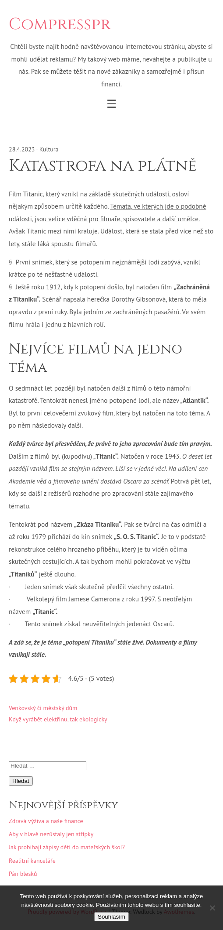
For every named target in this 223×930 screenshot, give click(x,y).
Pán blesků (23, 874)
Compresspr (59, 24)
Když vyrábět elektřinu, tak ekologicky (58, 719)
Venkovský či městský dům (43, 708)
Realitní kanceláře (32, 861)
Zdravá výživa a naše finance (46, 821)
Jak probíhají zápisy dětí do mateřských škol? (67, 847)
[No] (212, 907)
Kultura (49, 149)
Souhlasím (111, 916)
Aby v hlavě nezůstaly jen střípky (51, 834)
